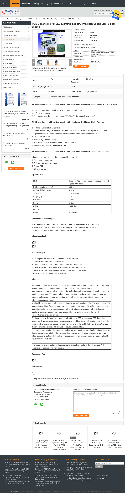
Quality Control (53, 4)
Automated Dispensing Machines (13, 55)
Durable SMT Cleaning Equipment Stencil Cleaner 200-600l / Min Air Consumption (46, 477)
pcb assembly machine (45, 379)
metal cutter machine (72, 379)
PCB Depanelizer (8, 59)
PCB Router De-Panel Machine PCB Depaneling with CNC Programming (96, 444)
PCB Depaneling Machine (11, 71)
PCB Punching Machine (10, 75)
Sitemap (104, 475)
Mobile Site (99, 478)
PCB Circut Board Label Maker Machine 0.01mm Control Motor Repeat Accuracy (79, 479)
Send (99, 466)
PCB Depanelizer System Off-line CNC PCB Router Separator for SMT (17, 482)
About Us (26, 4)
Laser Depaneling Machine (11, 31)
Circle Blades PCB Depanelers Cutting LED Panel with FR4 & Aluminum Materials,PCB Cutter (59, 445)
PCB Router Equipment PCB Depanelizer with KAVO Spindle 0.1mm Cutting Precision (17, 477)
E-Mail (97, 475)
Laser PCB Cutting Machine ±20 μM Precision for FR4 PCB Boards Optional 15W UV (17, 464)
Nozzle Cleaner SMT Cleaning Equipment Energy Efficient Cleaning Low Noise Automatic (47, 464)
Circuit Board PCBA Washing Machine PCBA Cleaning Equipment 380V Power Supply (48, 471)
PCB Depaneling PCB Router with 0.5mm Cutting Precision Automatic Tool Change (41, 444)
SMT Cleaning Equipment (11, 79)
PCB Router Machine (10, 35)
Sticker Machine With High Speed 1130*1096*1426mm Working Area (77, 463)
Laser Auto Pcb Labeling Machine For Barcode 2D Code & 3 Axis (78, 474)
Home (5, 4)
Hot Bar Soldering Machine (11, 47)
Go (121, 13)
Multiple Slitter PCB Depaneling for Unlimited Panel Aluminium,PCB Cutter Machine (77, 445)
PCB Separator (8, 27)
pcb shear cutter (59, 379)
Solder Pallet (7, 88)
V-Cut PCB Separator (10, 67)
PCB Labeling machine (10, 83)
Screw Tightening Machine (11, 51)
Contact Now (82, 66)
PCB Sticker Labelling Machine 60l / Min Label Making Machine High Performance (79, 469)
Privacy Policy (15, 491)
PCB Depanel (7, 43)
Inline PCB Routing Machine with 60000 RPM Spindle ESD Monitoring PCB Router (17, 471)
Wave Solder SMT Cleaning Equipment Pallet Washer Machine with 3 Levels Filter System (47, 483)
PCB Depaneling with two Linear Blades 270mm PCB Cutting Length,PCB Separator (114, 444)
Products (15, 4)
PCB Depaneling (20, 19)
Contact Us (66, 4)
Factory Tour (38, 4)
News (94, 4)
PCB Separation (8, 63)
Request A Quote (81, 4)
